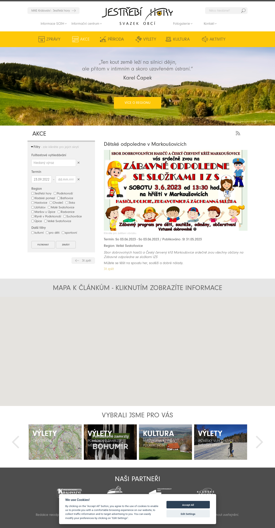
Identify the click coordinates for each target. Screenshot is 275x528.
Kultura (181, 39)
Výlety (149, 39)
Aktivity (217, 39)
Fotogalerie (181, 24)
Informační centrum (85, 24)
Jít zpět (86, 260)
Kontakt (209, 24)
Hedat (243, 10)
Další (259, 442)
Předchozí (15, 442)
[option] (55, 442)
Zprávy (53, 39)
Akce (85, 39)
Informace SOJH (52, 24)
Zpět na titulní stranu (137, 16)
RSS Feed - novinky (239, 132)
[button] (138, 348)
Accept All (188, 504)
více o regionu (137, 103)
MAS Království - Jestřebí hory (50, 10)
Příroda (116, 39)
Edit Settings (188, 513)
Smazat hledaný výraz (78, 162)
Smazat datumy (78, 179)
